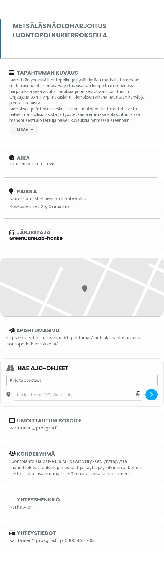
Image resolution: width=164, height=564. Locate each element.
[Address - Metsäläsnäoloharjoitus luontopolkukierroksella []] (82, 380)
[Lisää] (24, 129)
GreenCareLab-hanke (36, 238)
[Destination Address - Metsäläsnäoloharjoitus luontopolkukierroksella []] (78, 395)
